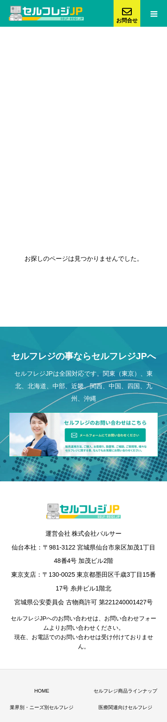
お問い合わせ (75, 618)
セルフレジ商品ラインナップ (125, 690)
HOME (41, 690)
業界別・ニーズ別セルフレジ (41, 707)
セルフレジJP (33, 373)
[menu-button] (153, 13)
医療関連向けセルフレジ (125, 707)
